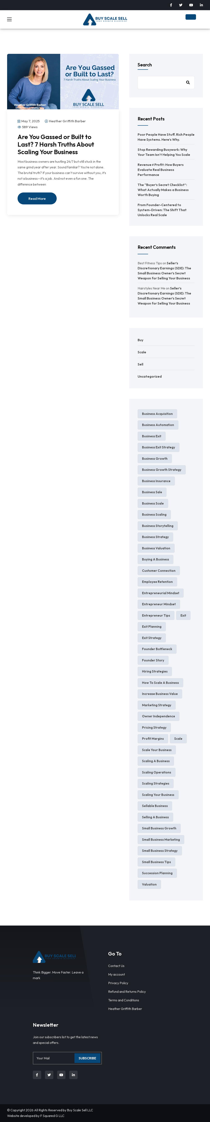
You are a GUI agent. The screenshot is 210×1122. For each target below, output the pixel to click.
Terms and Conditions (123, 1000)
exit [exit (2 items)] (183, 615)
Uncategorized (150, 376)
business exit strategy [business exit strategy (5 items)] (158, 447)
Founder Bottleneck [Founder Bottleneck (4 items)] (157, 649)
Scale (142, 352)
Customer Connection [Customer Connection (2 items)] (158, 571)
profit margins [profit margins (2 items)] (153, 739)
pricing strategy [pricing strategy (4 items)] (154, 727)
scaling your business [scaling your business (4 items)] (158, 795)
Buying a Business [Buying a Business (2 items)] (155, 559)
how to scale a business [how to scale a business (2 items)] (160, 683)
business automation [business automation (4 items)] (158, 425)
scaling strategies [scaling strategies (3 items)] (155, 783)
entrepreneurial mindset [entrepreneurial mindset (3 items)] (160, 593)
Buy (140, 340)
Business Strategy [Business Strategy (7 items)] (155, 537)
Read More (37, 198)
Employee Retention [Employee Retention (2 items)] (157, 582)
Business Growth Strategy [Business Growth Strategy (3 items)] (161, 470)
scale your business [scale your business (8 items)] (157, 750)
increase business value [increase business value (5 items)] (160, 694)
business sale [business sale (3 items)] (152, 492)
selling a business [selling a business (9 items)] (155, 817)
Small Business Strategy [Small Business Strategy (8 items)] (160, 851)
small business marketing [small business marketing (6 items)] (161, 840)
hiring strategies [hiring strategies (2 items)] (155, 671)
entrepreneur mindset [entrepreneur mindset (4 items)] (159, 604)
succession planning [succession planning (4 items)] (157, 873)
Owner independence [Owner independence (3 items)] (158, 716)
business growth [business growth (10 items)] (155, 459)
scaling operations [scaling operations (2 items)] (156, 772)
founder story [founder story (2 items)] (153, 660)
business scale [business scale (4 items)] (153, 503)
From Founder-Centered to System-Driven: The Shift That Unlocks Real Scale (162, 210)
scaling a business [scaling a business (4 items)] (156, 761)
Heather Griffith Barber (125, 1009)
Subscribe (87, 1058)
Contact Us (116, 966)
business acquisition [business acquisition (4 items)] (157, 414)
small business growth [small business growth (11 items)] (159, 828)
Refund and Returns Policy (127, 991)
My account (116, 974)
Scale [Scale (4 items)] (178, 739)
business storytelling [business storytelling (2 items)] (157, 526)
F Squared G (49, 1116)
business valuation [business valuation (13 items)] (156, 548)
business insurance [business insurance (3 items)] (156, 481)
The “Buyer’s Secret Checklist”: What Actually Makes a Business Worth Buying (163, 190)
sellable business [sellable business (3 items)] (155, 806)
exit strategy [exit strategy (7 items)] (151, 638)
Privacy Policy (118, 983)
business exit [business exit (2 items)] (151, 436)
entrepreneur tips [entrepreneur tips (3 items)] (156, 615)
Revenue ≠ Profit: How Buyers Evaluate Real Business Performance (161, 170)
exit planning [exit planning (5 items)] (151, 627)
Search (145, 65)
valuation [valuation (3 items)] (149, 884)
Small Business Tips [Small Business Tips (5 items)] (156, 862)
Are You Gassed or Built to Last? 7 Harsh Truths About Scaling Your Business (56, 144)
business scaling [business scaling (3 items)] (154, 514)
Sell (140, 364)
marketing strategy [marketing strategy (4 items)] (156, 705)
